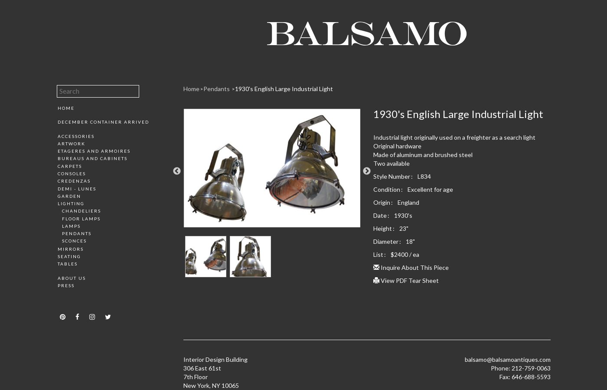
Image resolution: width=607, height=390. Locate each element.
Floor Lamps (81, 218)
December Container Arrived (103, 122)
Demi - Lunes (77, 188)
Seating (69, 256)
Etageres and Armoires (94, 151)
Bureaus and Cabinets (92, 158)
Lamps (71, 226)
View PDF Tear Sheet (406, 280)
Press (66, 285)
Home (66, 108)
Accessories (76, 136)
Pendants (76, 233)
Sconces (74, 240)
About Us (72, 278)
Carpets (70, 166)
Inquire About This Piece (411, 267)
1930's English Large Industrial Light (284, 88)
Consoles (72, 173)
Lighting (71, 203)
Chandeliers (81, 210)
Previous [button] (177, 171)
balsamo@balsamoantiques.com (508, 359)
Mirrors (71, 249)
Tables (68, 263)
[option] (272, 171)
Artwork (71, 143)
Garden (69, 196)
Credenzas (74, 181)
